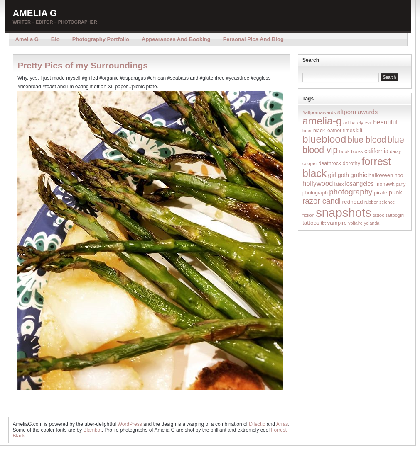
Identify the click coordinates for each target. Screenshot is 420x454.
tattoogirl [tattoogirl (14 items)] (395, 215)
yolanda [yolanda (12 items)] (371, 223)
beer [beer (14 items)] (307, 130)
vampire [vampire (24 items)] (336, 223)
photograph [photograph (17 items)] (315, 193)
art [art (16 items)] (346, 122)
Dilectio (257, 424)
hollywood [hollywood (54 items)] (317, 183)
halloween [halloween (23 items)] (380, 175)
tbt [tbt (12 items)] (323, 223)
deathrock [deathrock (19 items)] (330, 163)
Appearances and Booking (176, 39)
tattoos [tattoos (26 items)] (310, 223)
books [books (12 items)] (357, 151)
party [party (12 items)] (401, 184)
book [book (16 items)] (344, 151)
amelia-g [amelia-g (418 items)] (322, 120)
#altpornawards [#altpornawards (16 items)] (319, 112)
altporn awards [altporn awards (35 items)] (357, 112)
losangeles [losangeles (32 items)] (359, 183)
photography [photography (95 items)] (350, 191)
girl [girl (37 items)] (332, 174)
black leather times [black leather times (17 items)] (334, 131)
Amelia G (35, 13)
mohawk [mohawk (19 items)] (384, 184)
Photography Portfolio (100, 39)
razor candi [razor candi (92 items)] (321, 201)
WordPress (130, 424)
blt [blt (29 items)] (359, 130)
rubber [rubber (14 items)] (371, 201)
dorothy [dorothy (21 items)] (351, 163)
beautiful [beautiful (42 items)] (385, 122)
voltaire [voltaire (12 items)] (355, 223)
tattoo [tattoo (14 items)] (378, 215)
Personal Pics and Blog (253, 39)
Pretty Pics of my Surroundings (82, 65)
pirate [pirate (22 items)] (380, 192)
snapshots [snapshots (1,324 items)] (343, 212)
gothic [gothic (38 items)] (358, 174)
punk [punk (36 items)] (395, 192)
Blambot (93, 430)
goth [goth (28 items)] (343, 175)
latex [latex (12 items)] (339, 184)
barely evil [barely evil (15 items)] (361, 122)
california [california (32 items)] (376, 151)
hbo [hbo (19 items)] (399, 175)
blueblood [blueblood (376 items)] (324, 139)
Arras (282, 424)
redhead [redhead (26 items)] (352, 202)
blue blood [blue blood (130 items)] (367, 139)
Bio (55, 39)
